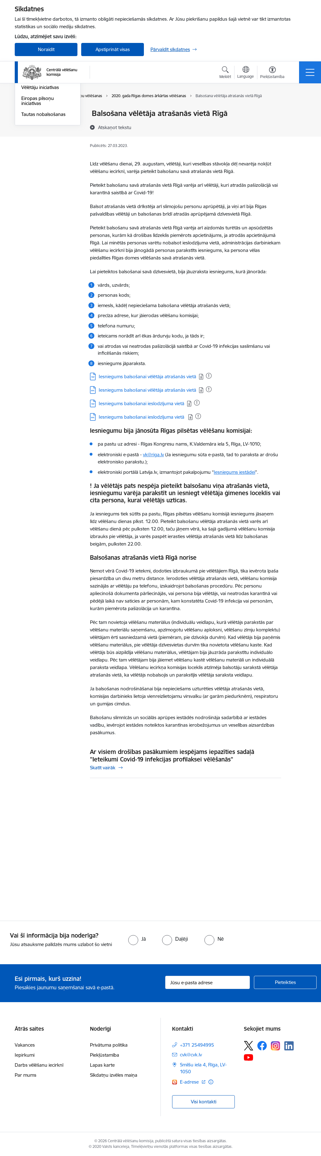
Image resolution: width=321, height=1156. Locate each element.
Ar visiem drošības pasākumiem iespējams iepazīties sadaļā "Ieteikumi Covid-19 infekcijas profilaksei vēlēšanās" (172, 755)
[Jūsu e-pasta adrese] (207, 982)
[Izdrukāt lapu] (297, 110)
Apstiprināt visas (113, 49)
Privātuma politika (109, 1045)
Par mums (25, 1075)
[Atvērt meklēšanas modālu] (225, 73)
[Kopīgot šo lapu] (297, 126)
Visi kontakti (203, 1102)
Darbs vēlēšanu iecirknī (39, 1065)
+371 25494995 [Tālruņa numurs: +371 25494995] (197, 1045)
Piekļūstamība (104, 1055)
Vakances (25, 1045)
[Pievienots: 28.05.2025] (209, 389)
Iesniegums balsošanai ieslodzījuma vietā (141, 403)
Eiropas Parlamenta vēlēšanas (42, 149)
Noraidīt (46, 49)
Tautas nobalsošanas (43, 189)
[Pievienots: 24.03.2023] (197, 402)
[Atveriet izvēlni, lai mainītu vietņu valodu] (245, 73)
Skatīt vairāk (102, 768)
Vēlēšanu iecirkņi (38, 114)
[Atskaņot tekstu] (114, 127)
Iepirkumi (24, 1055)
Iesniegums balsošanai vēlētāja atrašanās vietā (147, 376)
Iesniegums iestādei (234, 472)
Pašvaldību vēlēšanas (43, 136)
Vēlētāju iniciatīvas (40, 162)
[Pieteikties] (285, 982)
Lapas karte (102, 1065)
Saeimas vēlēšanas (40, 125)
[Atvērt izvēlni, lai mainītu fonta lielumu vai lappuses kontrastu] (272, 73)
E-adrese (190, 1082)
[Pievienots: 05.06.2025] (209, 376)
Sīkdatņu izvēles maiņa (113, 1075)
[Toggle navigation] (310, 72)
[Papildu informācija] (210, 1082)
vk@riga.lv (153, 455)
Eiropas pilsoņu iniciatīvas (37, 175)
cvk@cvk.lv (191, 1055)
